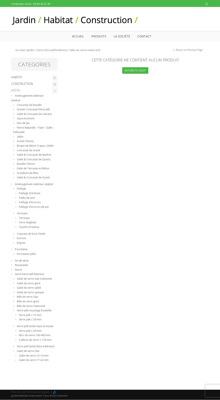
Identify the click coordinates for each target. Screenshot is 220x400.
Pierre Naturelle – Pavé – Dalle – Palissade (33, 130)
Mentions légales (39, 392)
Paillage (21, 188)
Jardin (30, 50)
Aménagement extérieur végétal (34, 184)
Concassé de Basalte (29, 105)
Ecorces (21, 238)
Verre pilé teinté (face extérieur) (35, 346)
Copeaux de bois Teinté (31, 234)
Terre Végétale (27, 222)
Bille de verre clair (27, 297)
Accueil (78, 36)
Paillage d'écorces (30, 202)
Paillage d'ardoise (29, 193)
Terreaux (22, 213)
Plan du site (18, 392)
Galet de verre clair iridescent (34, 278)
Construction (22, 84)
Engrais (21, 243)
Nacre (18, 269)
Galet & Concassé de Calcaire (34, 114)
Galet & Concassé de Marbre (34, 155)
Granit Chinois (25, 141)
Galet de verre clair (28, 351)
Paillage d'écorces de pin (34, 207)
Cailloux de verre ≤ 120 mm (35, 340)
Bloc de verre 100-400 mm (34, 335)
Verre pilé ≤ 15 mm (30, 315)
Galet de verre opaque (30, 292)
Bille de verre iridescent (31, 306)
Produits (98, 36)
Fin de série (22, 260)
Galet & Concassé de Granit (33, 177)
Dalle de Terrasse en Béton (33, 168)
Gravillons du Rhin (27, 173)
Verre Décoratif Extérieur (52, 50)
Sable (20, 136)
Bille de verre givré (28, 301)
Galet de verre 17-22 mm (34, 360)
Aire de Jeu (23, 123)
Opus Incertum (25, 118)
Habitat (16, 77)
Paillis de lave (27, 198)
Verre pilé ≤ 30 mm (30, 319)
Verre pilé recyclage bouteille (34, 310)
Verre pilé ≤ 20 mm (30, 331)
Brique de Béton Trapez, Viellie (35, 145)
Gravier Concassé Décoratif (33, 109)
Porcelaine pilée (26, 254)
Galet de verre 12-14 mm (34, 355)
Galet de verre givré (28, 283)
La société (122, 36)
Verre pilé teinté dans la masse (35, 326)
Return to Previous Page (189, 50)
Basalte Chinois (26, 164)
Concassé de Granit (28, 150)
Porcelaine (21, 249)
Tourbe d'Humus (29, 227)
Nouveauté (21, 265)
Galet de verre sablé (29, 287)
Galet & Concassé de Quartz (33, 159)
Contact (144, 36)
